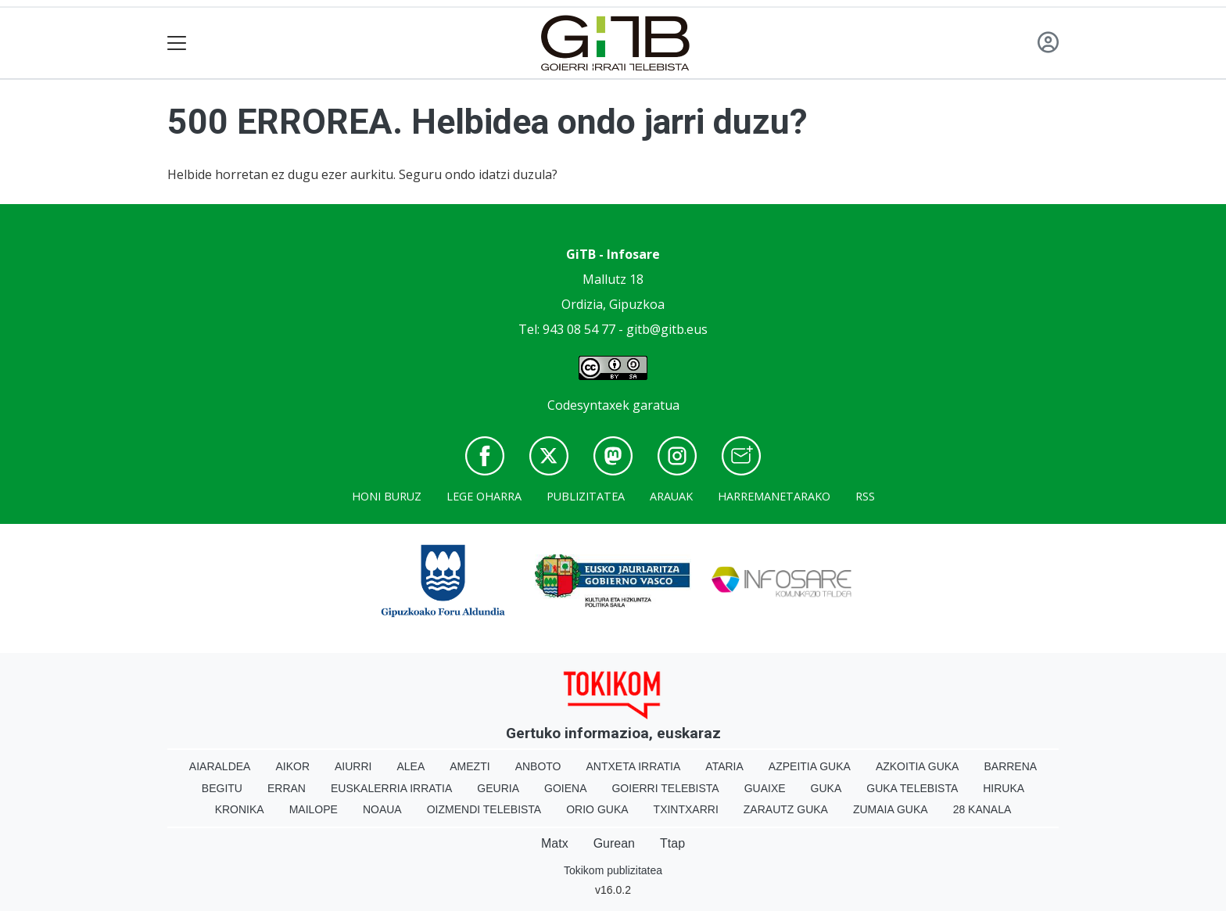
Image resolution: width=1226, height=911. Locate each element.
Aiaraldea (220, 766)
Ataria (724, 766)
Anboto (538, 766)
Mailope (313, 809)
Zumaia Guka (890, 809)
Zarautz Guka (786, 809)
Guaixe (765, 788)
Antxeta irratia (633, 766)
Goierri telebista (665, 788)
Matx (554, 843)
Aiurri (353, 766)
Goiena (565, 788)
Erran (286, 788)
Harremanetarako (774, 496)
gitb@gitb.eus (667, 329)
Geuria (498, 788)
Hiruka (1003, 788)
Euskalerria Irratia (391, 788)
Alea (410, 766)
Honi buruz (386, 496)
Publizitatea (586, 496)
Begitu (222, 788)
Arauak (671, 496)
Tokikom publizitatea (613, 870)
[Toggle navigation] (177, 43)
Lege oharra (484, 496)
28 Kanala (982, 809)
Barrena (1010, 766)
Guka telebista (912, 788)
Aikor (292, 766)
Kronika (239, 809)
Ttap (672, 843)
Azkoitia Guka (917, 766)
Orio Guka (597, 809)
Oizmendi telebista (484, 809)
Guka (826, 788)
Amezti (469, 766)
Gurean (614, 843)
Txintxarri (686, 809)
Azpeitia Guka (810, 766)
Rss (865, 496)
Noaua (382, 809)
